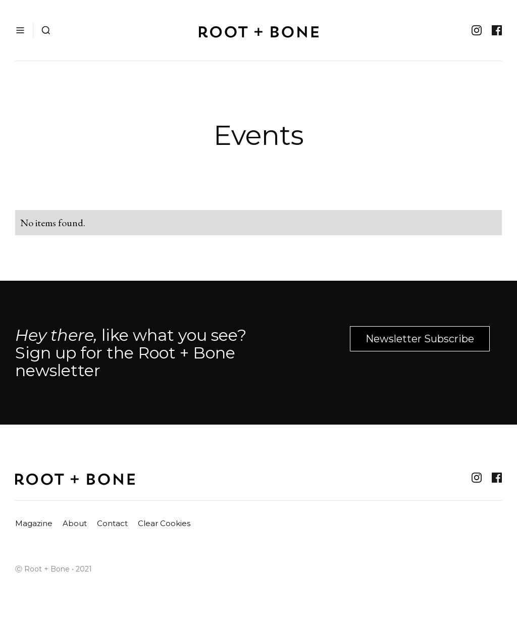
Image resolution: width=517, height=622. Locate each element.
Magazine (34, 523)
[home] (259, 30)
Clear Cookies (164, 523)
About (75, 523)
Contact (112, 523)
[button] (20, 30)
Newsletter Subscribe (420, 339)
